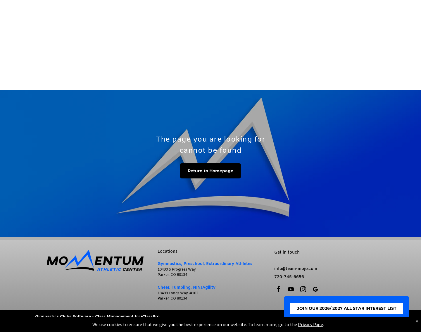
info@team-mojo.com (295, 269)
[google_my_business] (315, 290)
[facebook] (278, 290)
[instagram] (303, 290)
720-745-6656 (289, 277)
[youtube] (291, 290)
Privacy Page (310, 324)
